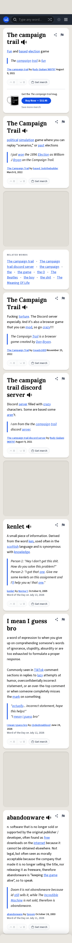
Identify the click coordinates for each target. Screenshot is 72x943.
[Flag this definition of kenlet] (63, 525)
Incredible (51, 895)
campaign (24, 60)
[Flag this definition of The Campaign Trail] (63, 122)
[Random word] (49, 19)
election (34, 51)
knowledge (22, 552)
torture (24, 316)
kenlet (10, 591)
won (21, 154)
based (23, 51)
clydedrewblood (40, 725)
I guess (27, 716)
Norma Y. (23, 591)
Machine (17, 900)
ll (13, 582)
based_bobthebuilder (45, 168)
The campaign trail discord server (26, 438)
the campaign (49, 266)
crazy (46, 327)
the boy (29, 277)
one (42, 572)
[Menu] (66, 19)
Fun (9, 51)
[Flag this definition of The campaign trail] (62, 35)
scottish (13, 546)
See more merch (31, 107)
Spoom (31, 914)
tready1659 (39, 350)
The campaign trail (17, 69)
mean (18, 716)
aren (10, 415)
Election (43, 154)
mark (16, 696)
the (9, 272)
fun (43, 60)
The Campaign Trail (18, 168)
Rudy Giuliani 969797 (43, 69)
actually (17, 706)
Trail (35, 336)
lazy (40, 675)
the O (41, 272)
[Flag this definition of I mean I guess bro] (63, 619)
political (12, 140)
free (47, 837)
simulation (26, 140)
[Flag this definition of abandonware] (63, 816)
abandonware (15, 914)
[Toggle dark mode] (59, 19)
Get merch (39, 82)
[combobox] (32, 19)
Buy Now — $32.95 (36, 101)
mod (29, 327)
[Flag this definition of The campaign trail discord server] (63, 379)
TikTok (39, 670)
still (16, 895)
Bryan (17, 160)
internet (39, 843)
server (23, 404)
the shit (45, 277)
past (41, 145)
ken (31, 541)
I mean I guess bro (17, 725)
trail (35, 60)
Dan (39, 341)
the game (24, 272)
